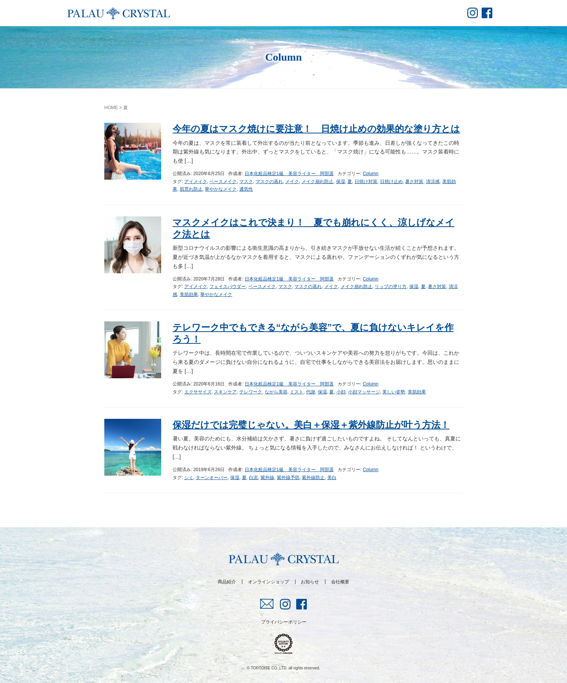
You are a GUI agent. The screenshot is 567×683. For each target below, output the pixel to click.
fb (487, 13)
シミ (188, 477)
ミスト (296, 392)
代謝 (310, 392)
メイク (292, 181)
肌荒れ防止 (191, 189)
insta (472, 13)
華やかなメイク (221, 189)
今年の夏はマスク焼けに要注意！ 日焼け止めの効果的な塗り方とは (316, 129)
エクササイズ (198, 392)
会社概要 (340, 581)
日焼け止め (391, 181)
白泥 (253, 477)
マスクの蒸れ (269, 181)
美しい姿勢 (393, 392)
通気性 (246, 189)
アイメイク (195, 181)
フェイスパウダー (227, 286)
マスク (246, 181)
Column (370, 173)
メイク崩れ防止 (317, 181)
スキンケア (225, 392)
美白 (331, 477)
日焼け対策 (366, 181)
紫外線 (267, 477)
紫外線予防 (288, 477)
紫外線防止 (313, 477)
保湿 (340, 181)
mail (267, 604)
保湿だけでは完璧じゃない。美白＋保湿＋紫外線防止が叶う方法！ (311, 425)
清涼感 (433, 181)
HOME (111, 107)
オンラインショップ (268, 581)
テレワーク (250, 392)
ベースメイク (223, 181)
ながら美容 (276, 392)
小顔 (341, 392)
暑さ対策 (414, 181)
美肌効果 (189, 294)
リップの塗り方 (391, 286)
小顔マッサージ (364, 392)
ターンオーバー (212, 477)
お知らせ (310, 581)
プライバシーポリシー (283, 622)
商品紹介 (227, 581)
